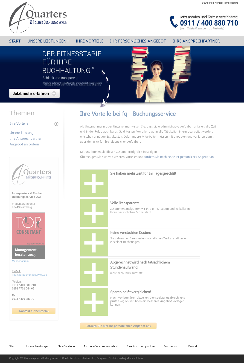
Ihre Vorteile (89, 41)
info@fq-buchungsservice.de (29, 274)
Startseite (207, 2)
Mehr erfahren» (20, 261)
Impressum (231, 2)
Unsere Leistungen (46, 41)
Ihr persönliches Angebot (138, 41)
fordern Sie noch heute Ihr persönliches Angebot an (179, 157)
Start (14, 41)
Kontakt (219, 2)
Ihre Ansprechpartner (196, 41)
